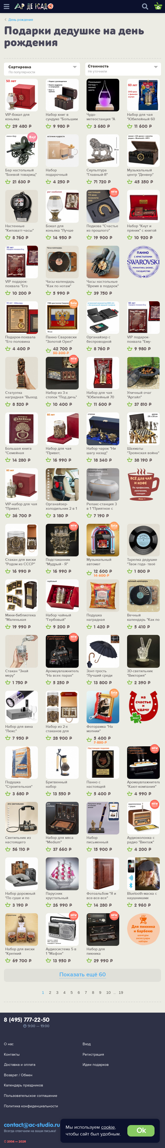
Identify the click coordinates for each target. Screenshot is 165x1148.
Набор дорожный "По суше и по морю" (20, 896)
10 (108, 992)
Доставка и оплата (19, 1064)
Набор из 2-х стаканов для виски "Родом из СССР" (60, 729)
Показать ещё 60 (82, 974)
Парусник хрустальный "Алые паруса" (58, 896)
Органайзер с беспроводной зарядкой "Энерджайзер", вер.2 (100, 339)
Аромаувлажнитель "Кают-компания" (143, 784)
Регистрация (93, 1054)
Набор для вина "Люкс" (19, 729)
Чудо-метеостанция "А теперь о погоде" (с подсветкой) (101, 117)
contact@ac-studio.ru (32, 1125)
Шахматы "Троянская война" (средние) (143, 451)
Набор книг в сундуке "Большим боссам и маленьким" (62, 117)
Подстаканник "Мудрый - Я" (58, 562)
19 (121, 992)
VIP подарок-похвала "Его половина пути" (18, 284)
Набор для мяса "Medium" (59, 840)
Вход (87, 1044)
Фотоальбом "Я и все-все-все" (101, 896)
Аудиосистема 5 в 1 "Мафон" (61, 951)
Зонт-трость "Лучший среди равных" (99, 673)
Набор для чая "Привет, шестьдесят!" (58, 451)
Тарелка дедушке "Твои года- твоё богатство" (142, 562)
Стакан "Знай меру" (16, 673)
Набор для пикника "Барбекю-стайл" (101, 951)
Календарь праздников (23, 1085)
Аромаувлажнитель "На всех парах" (62, 673)
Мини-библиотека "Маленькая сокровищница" (20, 617)
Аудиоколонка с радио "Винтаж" (141, 840)
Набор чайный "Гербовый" (58, 617)
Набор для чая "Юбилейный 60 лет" (141, 117)
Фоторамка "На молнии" (100, 729)
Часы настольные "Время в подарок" (103, 284)
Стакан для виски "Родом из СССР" (20, 562)
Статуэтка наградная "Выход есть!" (21, 395)
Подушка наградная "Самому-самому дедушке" (101, 617)
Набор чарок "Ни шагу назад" (101, 451)
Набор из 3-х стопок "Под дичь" (61, 395)
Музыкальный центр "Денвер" (140, 172)
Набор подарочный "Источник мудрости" (56, 172)
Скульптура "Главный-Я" (97, 172)
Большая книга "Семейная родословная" (18, 451)
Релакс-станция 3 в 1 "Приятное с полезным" (102, 506)
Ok (141, 1130)
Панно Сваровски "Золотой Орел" (61, 339)
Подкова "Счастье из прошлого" (102, 228)
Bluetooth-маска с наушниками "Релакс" (142, 896)
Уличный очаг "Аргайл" (139, 395)
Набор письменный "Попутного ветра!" (103, 840)
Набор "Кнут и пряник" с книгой (141, 228)
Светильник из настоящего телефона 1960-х (19, 840)
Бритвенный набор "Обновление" (58, 784)
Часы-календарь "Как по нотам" (60, 284)
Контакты (12, 1054)
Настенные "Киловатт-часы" (19, 228)
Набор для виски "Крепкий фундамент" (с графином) (20, 951)
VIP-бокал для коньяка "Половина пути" (19, 117)
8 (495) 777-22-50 (26, 1020)
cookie (108, 1127)
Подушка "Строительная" (18, 784)
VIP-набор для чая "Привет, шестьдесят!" (21, 506)
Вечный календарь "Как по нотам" (143, 617)
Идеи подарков (96, 1064)
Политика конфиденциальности (31, 1106)
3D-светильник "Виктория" (140, 673)
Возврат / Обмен (18, 1075)
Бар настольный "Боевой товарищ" (21, 172)
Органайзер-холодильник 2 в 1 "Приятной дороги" (62, 506)
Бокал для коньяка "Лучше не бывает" (59, 228)
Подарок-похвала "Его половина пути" (20, 339)
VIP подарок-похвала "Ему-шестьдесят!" (139, 339)
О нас (9, 1044)
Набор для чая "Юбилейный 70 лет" (100, 395)
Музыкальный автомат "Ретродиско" (99, 562)
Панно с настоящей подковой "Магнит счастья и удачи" (102, 784)
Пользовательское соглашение (30, 1095)
